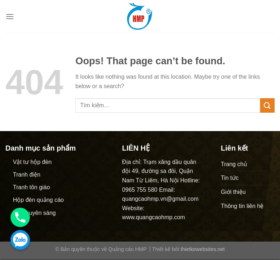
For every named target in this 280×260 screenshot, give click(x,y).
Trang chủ (234, 164)
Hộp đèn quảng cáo (38, 200)
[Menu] (9, 16)
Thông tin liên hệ (242, 206)
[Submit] (267, 105)
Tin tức (230, 178)
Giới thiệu (233, 192)
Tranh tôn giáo (31, 187)
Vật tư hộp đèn (32, 162)
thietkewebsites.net (202, 249)
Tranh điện (26, 175)
